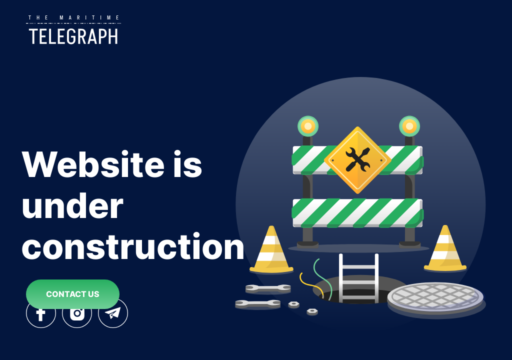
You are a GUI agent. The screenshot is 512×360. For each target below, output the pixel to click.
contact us (73, 294)
